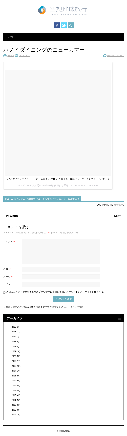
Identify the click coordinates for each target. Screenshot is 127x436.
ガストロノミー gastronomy (65, 198)
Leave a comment (115, 55)
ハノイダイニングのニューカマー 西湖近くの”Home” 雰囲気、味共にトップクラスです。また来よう (57, 179)
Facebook (57, 25)
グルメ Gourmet (43, 198)
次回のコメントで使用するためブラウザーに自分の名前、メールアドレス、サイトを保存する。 (56, 291)
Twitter (64, 25)
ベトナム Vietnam (26, 198)
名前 (7, 269)
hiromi (10, 55)
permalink (118, 204)
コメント (9, 241)
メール (8, 276)
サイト (6, 284)
